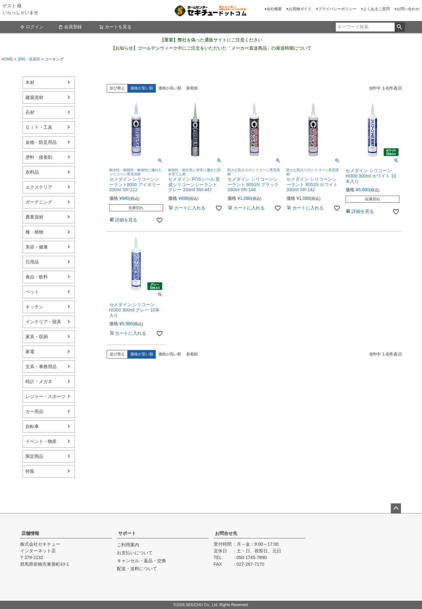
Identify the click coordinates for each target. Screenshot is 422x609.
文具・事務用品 (41, 366)
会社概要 (274, 9)
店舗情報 (30, 533)
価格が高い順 (169, 88)
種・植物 (34, 231)
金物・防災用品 (41, 142)
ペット (32, 291)
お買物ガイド (300, 9)
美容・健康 (36, 246)
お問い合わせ (408, 9)
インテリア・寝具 (43, 321)
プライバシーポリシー (337, 9)
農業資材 (34, 217)
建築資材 (34, 97)
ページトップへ (396, 508)
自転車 (32, 426)
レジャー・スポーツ (45, 396)
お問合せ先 (226, 533)
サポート (127, 533)
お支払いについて (135, 552)
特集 (29, 471)
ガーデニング (38, 202)
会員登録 (70, 26)
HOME (7, 59)
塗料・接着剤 (29, 59)
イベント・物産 (41, 441)
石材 (29, 112)
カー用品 (34, 411)
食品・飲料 (36, 276)
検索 (399, 27)
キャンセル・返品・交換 (141, 560)
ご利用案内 (128, 544)
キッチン (34, 306)
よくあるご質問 (376, 9)
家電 (29, 351)
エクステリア (38, 187)
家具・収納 (36, 336)
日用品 (32, 261)
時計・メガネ (38, 381)
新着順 (192, 88)
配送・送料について (137, 568)
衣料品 (32, 172)
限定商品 (34, 456)
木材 (29, 82)
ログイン (32, 26)
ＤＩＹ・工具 (38, 127)
